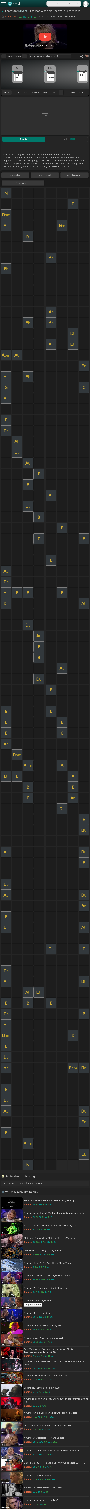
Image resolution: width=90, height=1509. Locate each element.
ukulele (26, 93)
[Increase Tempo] (24, 56)
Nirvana (23, 10)
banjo (44, 93)
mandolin (35, 93)
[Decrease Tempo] (3, 56)
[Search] (78, 4)
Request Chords (33, 1304)
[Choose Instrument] (61, 92)
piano (16, 93)
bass (54, 93)
